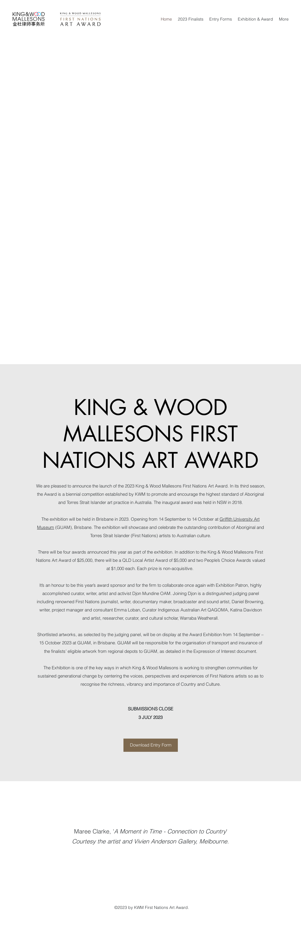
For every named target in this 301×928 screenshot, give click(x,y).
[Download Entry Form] (150, 745)
